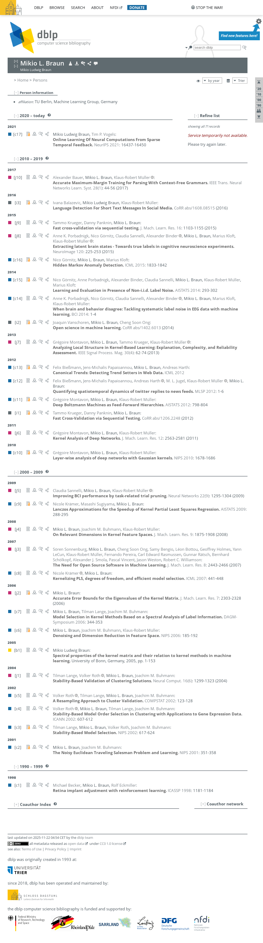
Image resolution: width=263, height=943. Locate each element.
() (106, 352)
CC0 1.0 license (111, 843)
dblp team (85, 837)
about (97, 7)
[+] (203, 803)
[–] (16, 92)
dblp (38, 7)
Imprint (76, 849)
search (78, 7)
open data (76, 843)
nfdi (114, 7)
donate (137, 7)
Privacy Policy (55, 849)
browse (57, 7)
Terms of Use (32, 849)
